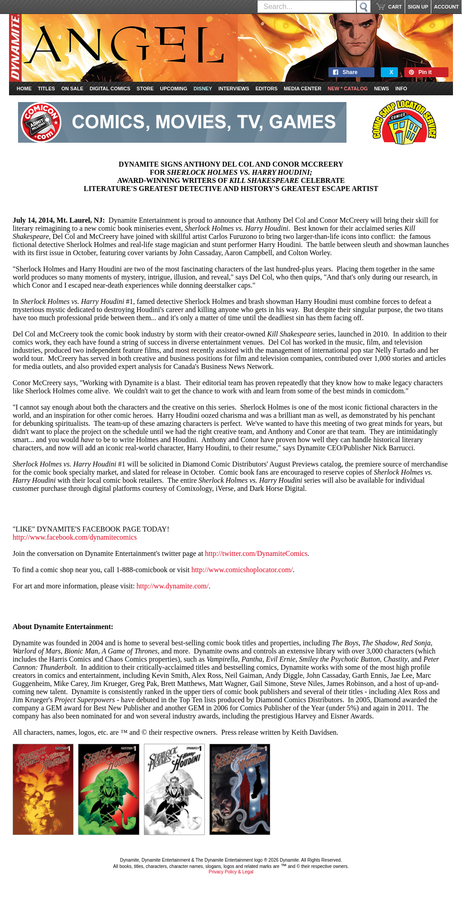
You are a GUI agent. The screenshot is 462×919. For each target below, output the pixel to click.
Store (145, 88)
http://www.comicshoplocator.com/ (242, 570)
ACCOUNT (446, 6)
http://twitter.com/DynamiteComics (256, 553)
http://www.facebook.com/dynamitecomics (75, 537)
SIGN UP (418, 6)
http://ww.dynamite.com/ (173, 586)
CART (395, 6)
